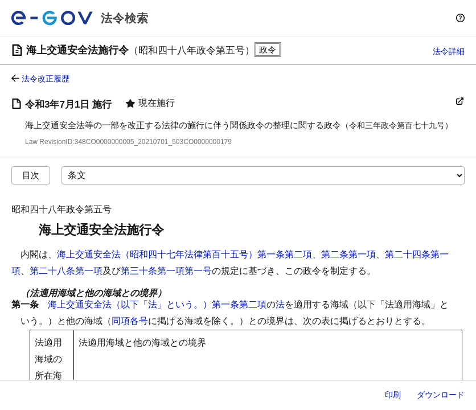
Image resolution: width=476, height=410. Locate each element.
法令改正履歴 (45, 78)
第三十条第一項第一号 (166, 271)
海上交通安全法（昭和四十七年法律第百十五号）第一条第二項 (184, 254)
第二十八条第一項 (66, 271)
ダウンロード (441, 394)
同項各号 (130, 321)
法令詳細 (449, 51)
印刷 (393, 394)
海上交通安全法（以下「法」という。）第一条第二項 (157, 304)
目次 (30, 175)
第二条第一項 (348, 254)
